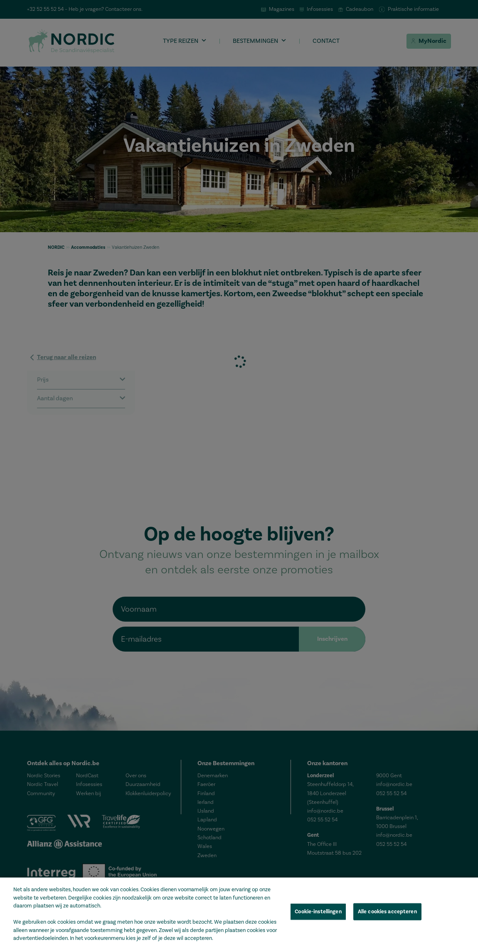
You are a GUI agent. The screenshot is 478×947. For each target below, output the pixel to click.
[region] (239, 912)
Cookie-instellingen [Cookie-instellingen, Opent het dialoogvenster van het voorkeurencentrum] (318, 911)
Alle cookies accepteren (387, 911)
